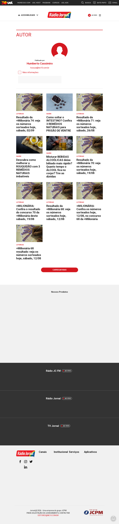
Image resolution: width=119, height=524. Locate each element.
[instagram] (25, 462)
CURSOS (55, 3)
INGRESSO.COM (23, 3)
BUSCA (86, 2)
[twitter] (31, 462)
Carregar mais (60, 270)
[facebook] (20, 462)
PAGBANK (46, 3)
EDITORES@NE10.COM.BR (48, 515)
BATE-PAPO (99, 2)
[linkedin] (25, 467)
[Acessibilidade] (27, 15)
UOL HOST (36, 3)
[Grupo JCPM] (93, 513)
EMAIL (112, 2)
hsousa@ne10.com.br (39, 68)
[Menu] (100, 15)
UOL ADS (64, 3)
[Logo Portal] (59, 15)
